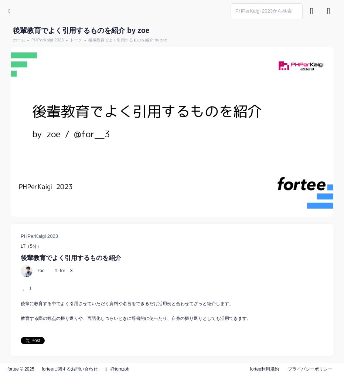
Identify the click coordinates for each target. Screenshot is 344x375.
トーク (76, 40)
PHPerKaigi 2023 (47, 40)
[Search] (267, 11)
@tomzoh (116, 369)
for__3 (66, 270)
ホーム (19, 40)
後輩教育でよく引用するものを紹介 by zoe (127, 40)
